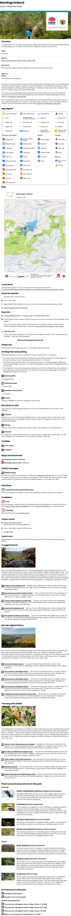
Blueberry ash (22, 859)
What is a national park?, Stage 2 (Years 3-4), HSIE (22, 914)
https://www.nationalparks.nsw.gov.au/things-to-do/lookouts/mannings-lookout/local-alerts (32, 290)
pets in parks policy (42, 506)
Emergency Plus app (44, 475)
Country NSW (30, 61)
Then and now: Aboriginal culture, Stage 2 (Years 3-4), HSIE (25, 904)
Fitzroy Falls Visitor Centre (12, 523)
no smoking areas (23, 513)
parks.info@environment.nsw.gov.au (16, 308)
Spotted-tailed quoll (25, 819)
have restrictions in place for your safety (50, 326)
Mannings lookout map (17, 463)
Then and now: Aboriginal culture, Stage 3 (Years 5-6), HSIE (25, 908)
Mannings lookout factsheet (14, 459)
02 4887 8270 (8, 532)
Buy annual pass (24, 340)
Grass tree (21, 874)
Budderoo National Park (18, 97)
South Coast (21, 61)
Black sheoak (22, 845)
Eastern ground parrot (26, 829)
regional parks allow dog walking (16, 506)
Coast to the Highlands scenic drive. (49, 104)
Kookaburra (22, 804)
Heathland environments (13, 894)
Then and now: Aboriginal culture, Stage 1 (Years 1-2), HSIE (25, 911)
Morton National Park (8, 61)
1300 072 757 (8, 304)
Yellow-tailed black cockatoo (29, 791)
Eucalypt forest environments (15, 897)
